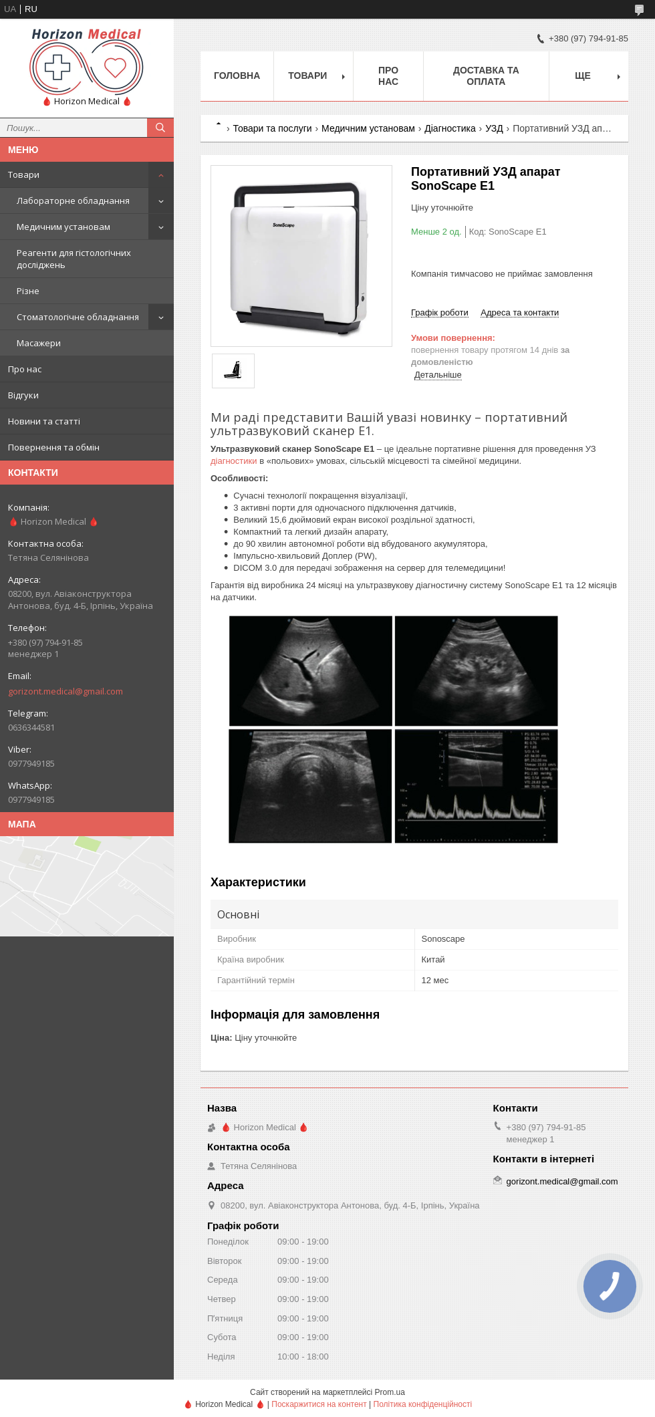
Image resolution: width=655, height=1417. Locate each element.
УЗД (494, 128)
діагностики (234, 461)
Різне (28, 291)
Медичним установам (63, 227)
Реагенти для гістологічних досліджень (74, 259)
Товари (23, 174)
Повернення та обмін (54, 447)
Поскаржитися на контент (318, 1404)
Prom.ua (390, 1392)
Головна (237, 75)
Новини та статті (44, 421)
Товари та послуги (272, 128)
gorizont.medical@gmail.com (65, 691)
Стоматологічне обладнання (78, 317)
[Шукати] (160, 128)
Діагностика (449, 128)
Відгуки (23, 395)
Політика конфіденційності (423, 1404)
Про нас (24, 369)
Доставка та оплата (486, 76)
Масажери (39, 343)
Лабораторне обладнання (73, 201)
